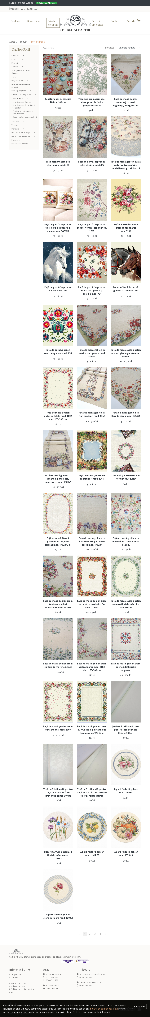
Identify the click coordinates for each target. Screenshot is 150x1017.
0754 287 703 (84, 977)
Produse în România (19, 143)
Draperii (15, 63)
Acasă (12, 41)
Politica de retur (17, 986)
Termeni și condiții (18, 983)
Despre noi (15, 974)
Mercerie (15, 129)
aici (79, 1012)
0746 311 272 (31, 8)
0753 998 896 (50, 977)
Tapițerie (15, 121)
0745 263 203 (84, 985)
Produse (15, 20)
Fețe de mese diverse (22, 102)
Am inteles (139, 1006)
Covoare (15, 66)
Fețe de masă (17, 98)
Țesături (15, 125)
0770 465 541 (51, 988)
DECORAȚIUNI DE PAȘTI (21, 132)
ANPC (12, 992)
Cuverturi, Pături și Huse (21, 94)
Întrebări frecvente (97, 22)
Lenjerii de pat (17, 80)
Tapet (14, 77)
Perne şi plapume (18, 90)
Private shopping (53, 22)
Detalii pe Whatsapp (47, 3)
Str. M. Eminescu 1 (52, 974)
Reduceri (15, 55)
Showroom (33, 20)
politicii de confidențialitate (104, 1008)
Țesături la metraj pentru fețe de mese (23, 112)
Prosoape (15, 140)
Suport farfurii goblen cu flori (25, 117)
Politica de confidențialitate (22, 989)
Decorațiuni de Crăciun (21, 136)
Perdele (15, 59)
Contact (115, 21)
